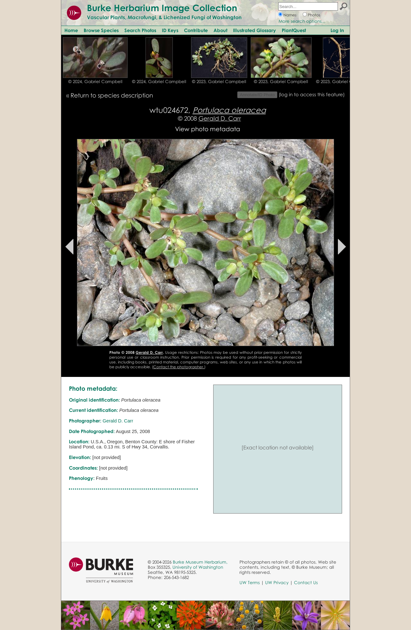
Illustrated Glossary (254, 30)
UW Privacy (277, 582)
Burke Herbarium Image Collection (162, 7)
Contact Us (306, 582)
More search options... (302, 21)
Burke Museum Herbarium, (200, 562)
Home (71, 30)
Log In (337, 30)
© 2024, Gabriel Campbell (95, 81)
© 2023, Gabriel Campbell (219, 81)
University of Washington (197, 567)
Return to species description (112, 95)
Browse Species (101, 30)
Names (290, 15)
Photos (314, 15)
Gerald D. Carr (219, 118)
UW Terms (249, 582)
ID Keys (170, 30)
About (220, 30)
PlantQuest (294, 30)
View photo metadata (207, 128)
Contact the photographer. (178, 366)
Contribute (196, 30)
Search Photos (140, 30)
